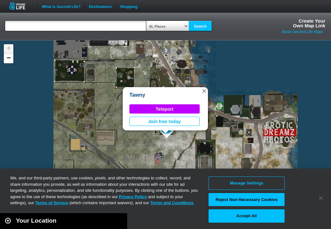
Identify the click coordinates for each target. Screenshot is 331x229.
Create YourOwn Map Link (309, 23)
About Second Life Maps (302, 32)
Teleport (165, 109)
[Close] (321, 198)
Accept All (246, 215)
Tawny (137, 95)
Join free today (164, 121)
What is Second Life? (61, 6)
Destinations (100, 6)
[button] (204, 91)
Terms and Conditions (172, 202)
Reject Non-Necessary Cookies (247, 199)
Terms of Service (51, 202)
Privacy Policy (133, 196)
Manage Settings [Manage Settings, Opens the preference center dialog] (246, 183)
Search (200, 26)
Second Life (21, 6)
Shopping (128, 6)
